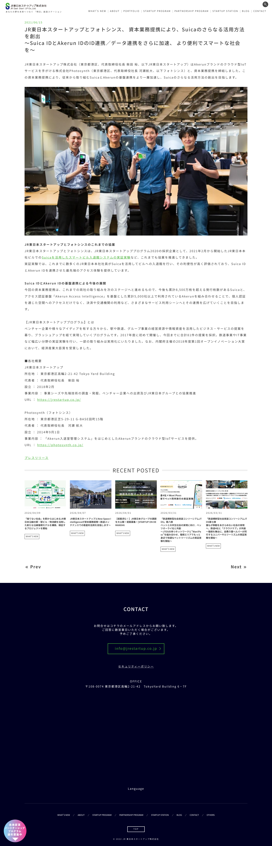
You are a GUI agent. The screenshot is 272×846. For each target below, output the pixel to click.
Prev (35, 567)
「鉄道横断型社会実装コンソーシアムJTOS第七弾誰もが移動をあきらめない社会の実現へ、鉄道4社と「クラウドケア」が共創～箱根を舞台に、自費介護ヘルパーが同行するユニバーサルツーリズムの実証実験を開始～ (226, 528)
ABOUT (115, 11)
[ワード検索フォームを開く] (265, 4)
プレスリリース (37, 457)
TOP (136, 829)
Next (236, 567)
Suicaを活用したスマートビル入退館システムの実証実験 (86, 257)
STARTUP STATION (225, 11)
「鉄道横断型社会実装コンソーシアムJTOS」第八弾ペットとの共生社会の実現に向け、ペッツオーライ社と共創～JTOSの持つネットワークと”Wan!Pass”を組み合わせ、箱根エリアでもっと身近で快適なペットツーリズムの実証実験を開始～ (181, 530)
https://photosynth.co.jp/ (60, 445)
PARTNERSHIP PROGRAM (192, 11)
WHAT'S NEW (32, 536)
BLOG (246, 11)
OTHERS (211, 815)
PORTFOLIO (131, 11)
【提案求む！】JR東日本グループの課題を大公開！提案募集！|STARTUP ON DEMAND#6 (135, 522)
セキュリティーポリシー (136, 666)
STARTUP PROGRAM (157, 11)
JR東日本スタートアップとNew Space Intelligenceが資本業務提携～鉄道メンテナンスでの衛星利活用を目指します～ (90, 522)
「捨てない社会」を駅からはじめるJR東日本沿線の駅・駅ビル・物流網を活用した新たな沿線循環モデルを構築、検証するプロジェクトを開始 (45, 523)
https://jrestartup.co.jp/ (59, 399)
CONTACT (259, 11)
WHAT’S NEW (97, 11)
